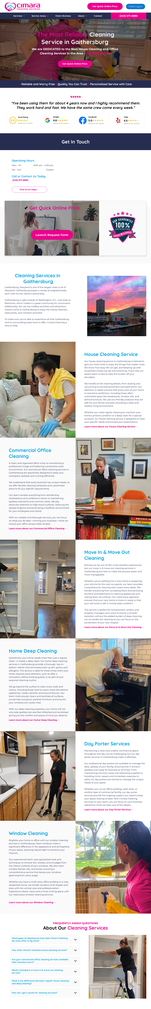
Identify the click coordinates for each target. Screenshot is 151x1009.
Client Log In (135, 6)
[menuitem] (19, 16)
